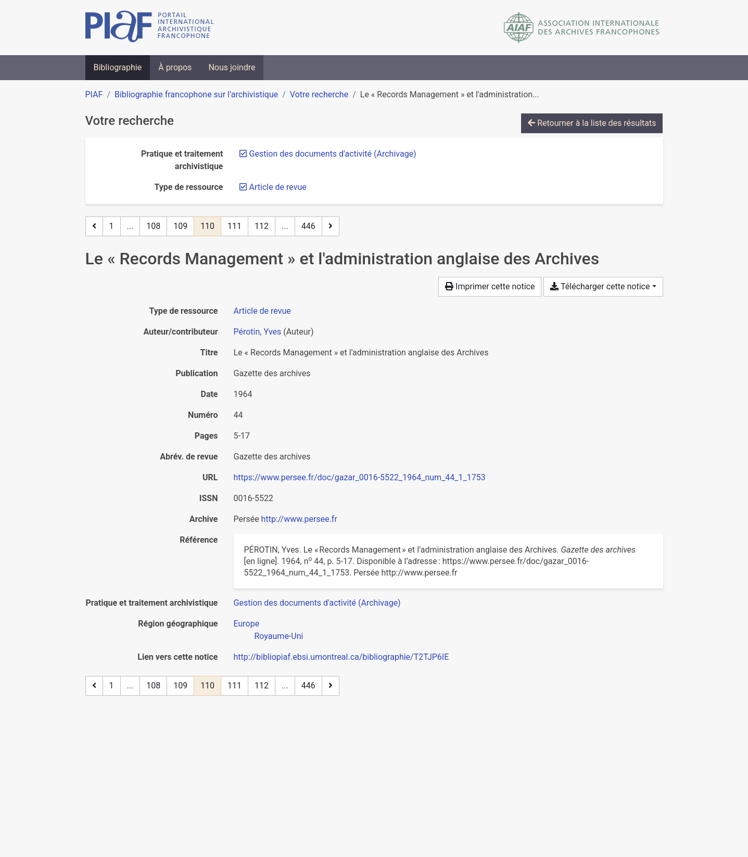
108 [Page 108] (153, 226)
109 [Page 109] (180, 226)
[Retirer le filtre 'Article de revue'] (278, 187)
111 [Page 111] (234, 226)
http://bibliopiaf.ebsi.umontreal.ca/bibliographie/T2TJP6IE (341, 657)
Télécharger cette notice (600, 286)
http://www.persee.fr (299, 519)
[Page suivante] (330, 226)
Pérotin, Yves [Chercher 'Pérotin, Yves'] (258, 332)
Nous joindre (231, 67)
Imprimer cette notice (490, 286)
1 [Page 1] (111, 226)
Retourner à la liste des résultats (592, 123)
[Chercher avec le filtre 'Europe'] (247, 624)
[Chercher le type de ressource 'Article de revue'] (262, 311)
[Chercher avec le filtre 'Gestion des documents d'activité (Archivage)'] (317, 603)
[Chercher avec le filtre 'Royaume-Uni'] (279, 636)
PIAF (94, 94)
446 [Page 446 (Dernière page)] (308, 226)
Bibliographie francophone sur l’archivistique (196, 94)
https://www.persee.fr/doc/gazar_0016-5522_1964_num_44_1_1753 (360, 477)
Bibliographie (118, 67)
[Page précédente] (94, 226)
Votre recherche (319, 94)
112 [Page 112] (262, 226)
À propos (175, 67)
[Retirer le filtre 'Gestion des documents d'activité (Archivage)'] (332, 154)
